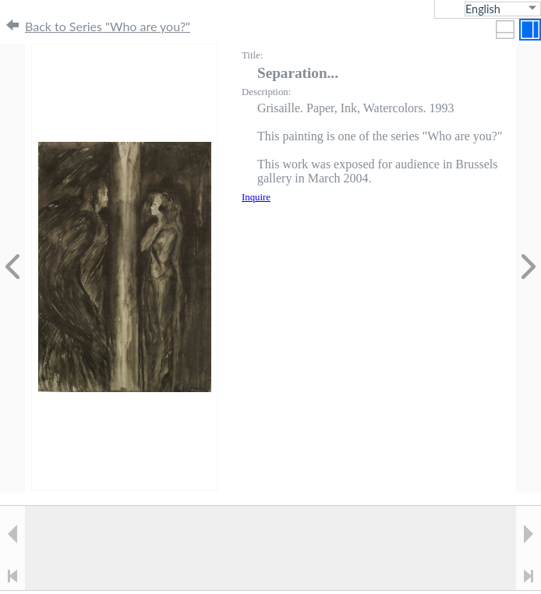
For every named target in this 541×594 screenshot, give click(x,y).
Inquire (256, 197)
